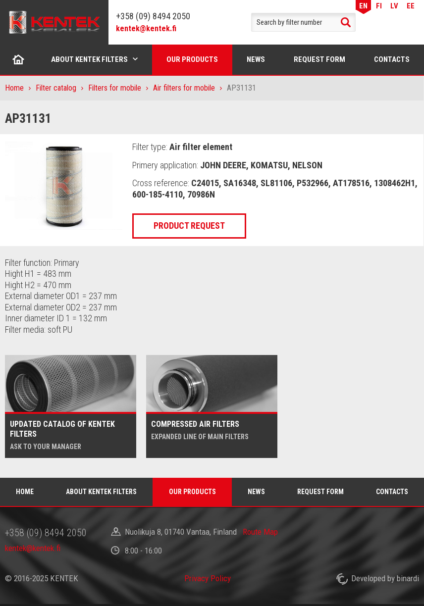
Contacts (392, 59)
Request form (319, 59)
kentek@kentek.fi (146, 28)
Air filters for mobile (184, 88)
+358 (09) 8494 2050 (153, 16)
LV (394, 5)
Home (18, 59)
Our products (192, 59)
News (256, 59)
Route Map (260, 532)
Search (346, 22)
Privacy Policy (207, 578)
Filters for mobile (114, 88)
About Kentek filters (89, 59)
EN (363, 5)
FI (379, 5)
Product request (189, 225)
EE (411, 5)
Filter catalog (56, 88)
